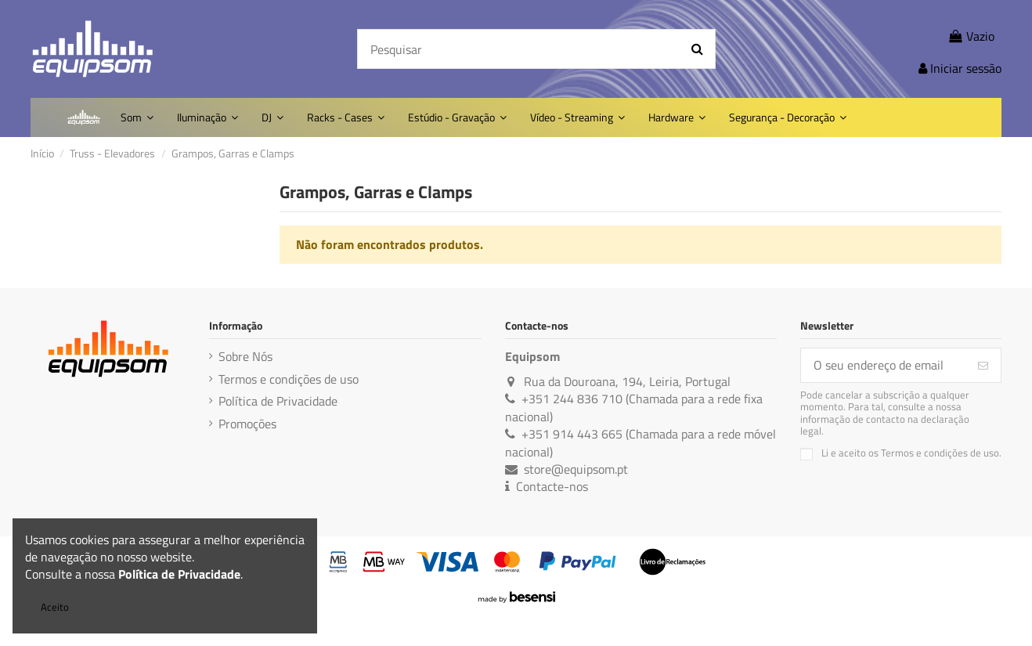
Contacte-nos (552, 486)
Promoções (247, 423)
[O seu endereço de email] (883, 365)
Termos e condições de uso (288, 379)
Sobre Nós (245, 356)
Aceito (55, 607)
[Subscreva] (983, 365)
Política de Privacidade (277, 401)
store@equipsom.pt (576, 469)
